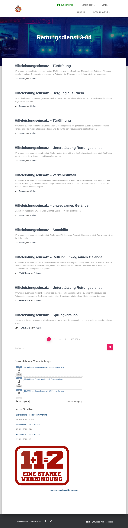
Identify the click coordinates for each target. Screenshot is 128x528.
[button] (74, 5)
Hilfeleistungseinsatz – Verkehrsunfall (45, 175)
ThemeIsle (108, 522)
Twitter (50, 521)
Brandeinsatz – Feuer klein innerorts (31, 415)
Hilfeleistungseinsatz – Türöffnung (43, 66)
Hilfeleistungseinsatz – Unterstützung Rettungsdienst (58, 148)
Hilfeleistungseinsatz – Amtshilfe (41, 230)
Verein (106, 5)
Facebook (45, 521)
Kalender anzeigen (74, 402)
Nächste (74, 339)
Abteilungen (88, 5)
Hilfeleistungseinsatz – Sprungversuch (46, 315)
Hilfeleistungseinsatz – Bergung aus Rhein (49, 93)
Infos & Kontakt (101, 12)
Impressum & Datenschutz (29, 522)
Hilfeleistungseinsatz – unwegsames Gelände (51, 205)
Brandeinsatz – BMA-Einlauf (28, 425)
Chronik (82, 12)
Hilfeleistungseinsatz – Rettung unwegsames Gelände (58, 257)
